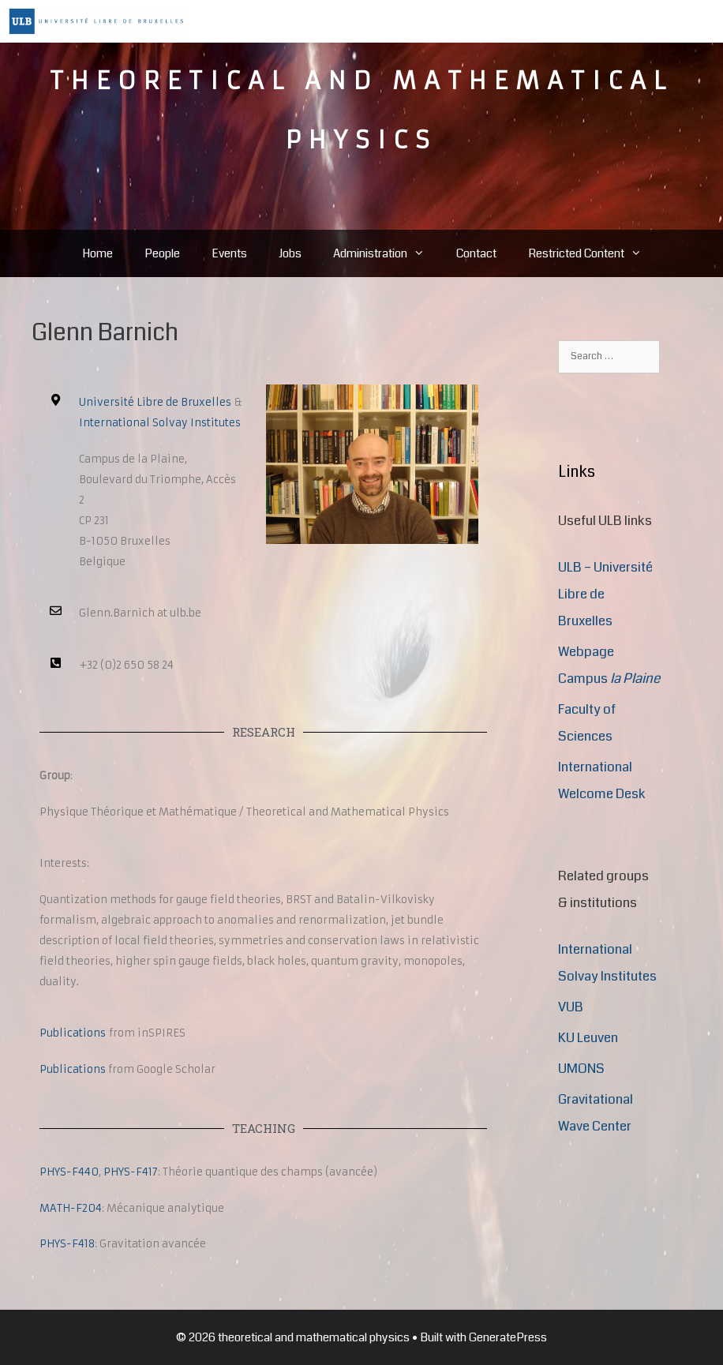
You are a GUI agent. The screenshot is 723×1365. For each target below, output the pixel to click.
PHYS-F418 (67, 1244)
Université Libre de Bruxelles (155, 402)
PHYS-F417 (130, 1172)
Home (97, 253)
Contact (476, 253)
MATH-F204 (70, 1208)
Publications (72, 1033)
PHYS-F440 (69, 1172)
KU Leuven (588, 1038)
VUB (570, 1007)
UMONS (581, 1068)
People (162, 253)
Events (229, 253)
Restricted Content (592, 253)
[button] (423, 253)
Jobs (290, 253)
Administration (386, 253)
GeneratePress (508, 1337)
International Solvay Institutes (160, 422)
